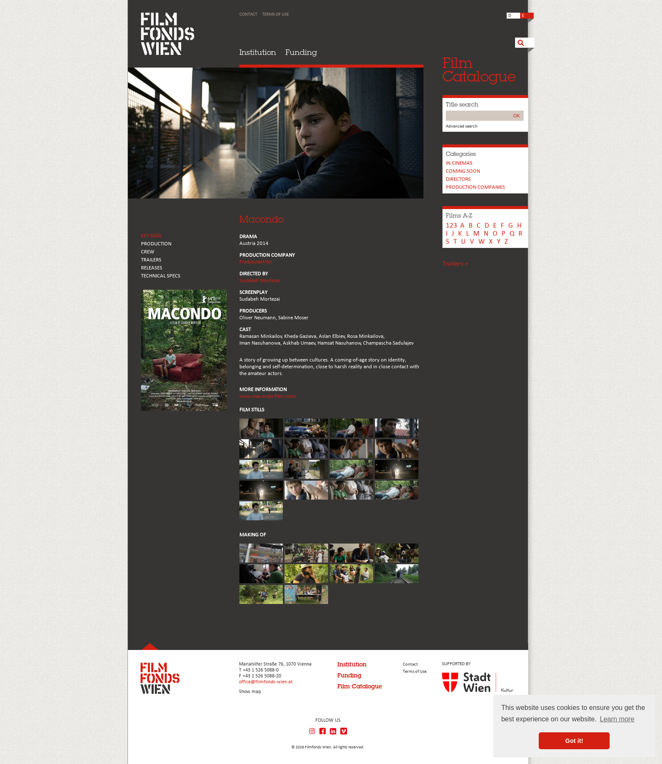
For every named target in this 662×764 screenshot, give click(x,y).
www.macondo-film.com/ (267, 396)
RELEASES (151, 268)
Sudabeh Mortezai (259, 280)
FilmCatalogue (479, 69)
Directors (458, 179)
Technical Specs (160, 276)
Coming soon (463, 171)
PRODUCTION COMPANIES (475, 187)
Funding (301, 52)
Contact (248, 14)
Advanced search (462, 126)
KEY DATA (151, 236)
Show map (250, 691)
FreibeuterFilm (255, 262)
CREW (148, 252)
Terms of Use (275, 14)
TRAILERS (151, 260)
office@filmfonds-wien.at (266, 682)
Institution (257, 52)
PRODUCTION (156, 244)
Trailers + (455, 264)
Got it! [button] (574, 740)
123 (451, 225)
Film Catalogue (359, 686)
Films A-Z (459, 215)
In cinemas (459, 163)
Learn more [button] (617, 719)
